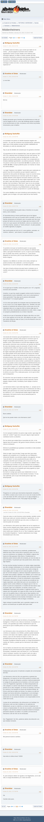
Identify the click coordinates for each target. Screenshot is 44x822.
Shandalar (8, 93)
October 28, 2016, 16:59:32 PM (10, 752)
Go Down (4, 37)
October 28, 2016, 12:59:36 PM (10, 136)
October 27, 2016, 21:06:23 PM (10, 96)
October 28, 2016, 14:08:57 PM (10, 206)
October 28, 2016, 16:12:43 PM (10, 546)
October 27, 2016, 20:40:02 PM (10, 76)
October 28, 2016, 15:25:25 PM (10, 429)
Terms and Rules (21, 818)
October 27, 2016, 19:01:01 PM (10, 46)
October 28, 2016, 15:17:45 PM (10, 409)
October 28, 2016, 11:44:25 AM (10, 115)
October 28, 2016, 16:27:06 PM (10, 616)
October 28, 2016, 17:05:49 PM (10, 771)
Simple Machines (27, 820)
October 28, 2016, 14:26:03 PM (10, 283)
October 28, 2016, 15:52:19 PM (10, 510)
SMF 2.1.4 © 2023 (17, 820)
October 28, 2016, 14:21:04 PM (10, 244)
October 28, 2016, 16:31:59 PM (10, 667)
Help (15, 818)
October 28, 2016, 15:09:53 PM (10, 333)
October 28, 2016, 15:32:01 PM (10, 489)
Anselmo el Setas (11, 73)
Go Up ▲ (28, 818)
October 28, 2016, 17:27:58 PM (10, 791)
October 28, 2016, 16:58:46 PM (10, 732)
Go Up (3, 806)
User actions (38, 37)
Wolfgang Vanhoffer (12, 43)
